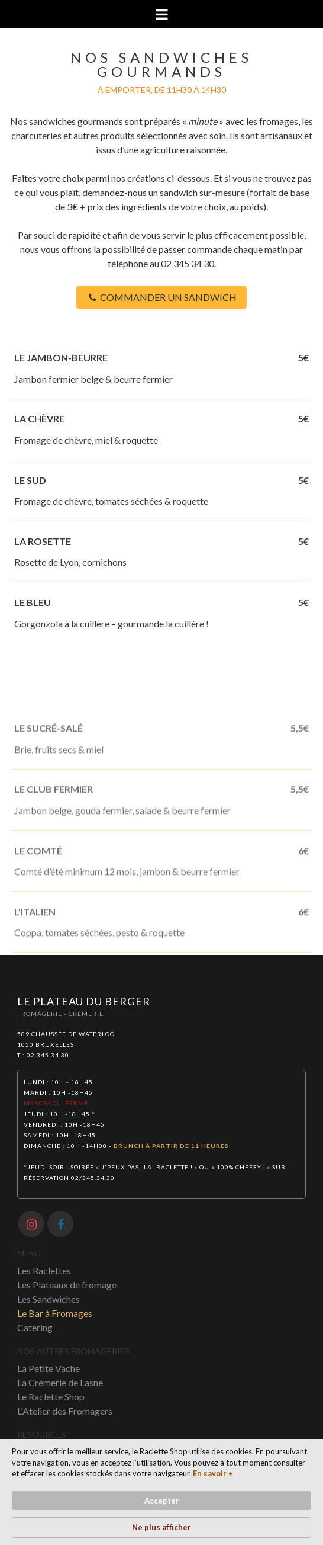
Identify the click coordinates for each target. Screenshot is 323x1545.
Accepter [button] (161, 1500)
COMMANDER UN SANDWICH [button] (161, 297)
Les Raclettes (44, 1270)
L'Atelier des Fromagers (64, 1410)
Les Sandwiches (48, 1298)
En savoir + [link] (213, 1473)
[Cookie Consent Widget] (161, 1492)
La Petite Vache (48, 1368)
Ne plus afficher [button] (161, 1527)
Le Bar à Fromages (54, 1313)
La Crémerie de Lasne (60, 1382)
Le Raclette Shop (51, 1396)
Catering (35, 1327)
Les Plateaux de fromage (67, 1284)
